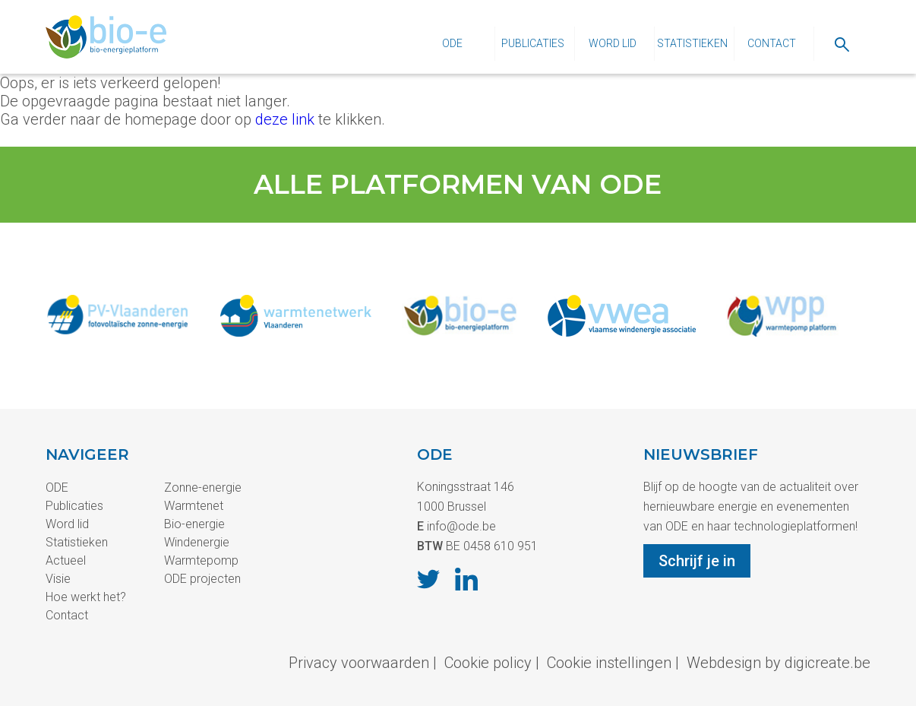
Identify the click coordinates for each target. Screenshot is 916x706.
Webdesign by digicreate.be (778, 663)
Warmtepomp (201, 560)
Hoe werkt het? (86, 597)
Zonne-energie (203, 487)
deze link (284, 119)
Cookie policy (488, 663)
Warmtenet (193, 506)
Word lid (612, 43)
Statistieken (692, 43)
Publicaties (532, 43)
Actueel (66, 560)
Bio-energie (194, 524)
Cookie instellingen (609, 663)
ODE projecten (202, 578)
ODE (452, 43)
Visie (58, 578)
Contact (771, 43)
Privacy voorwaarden (359, 663)
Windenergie (196, 542)
